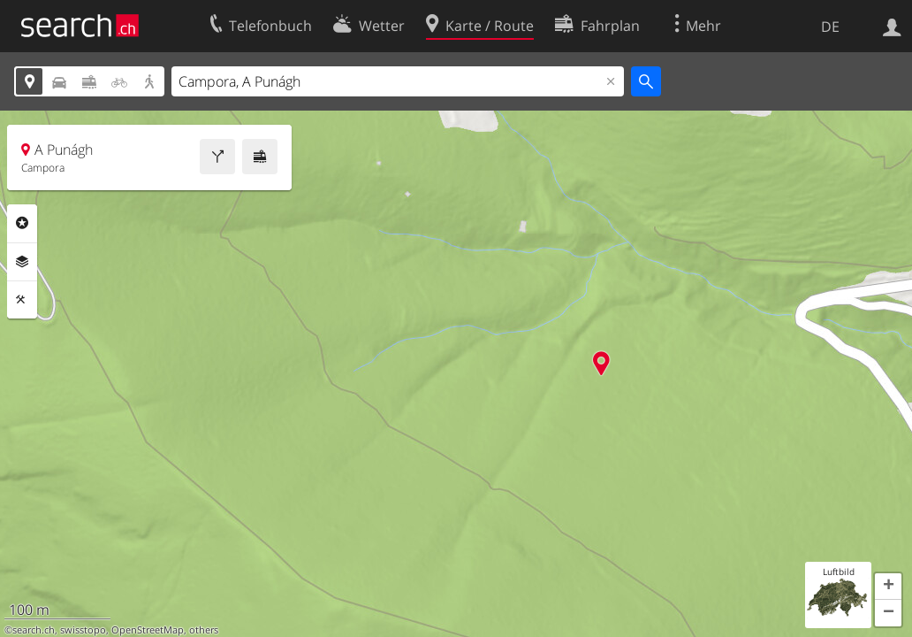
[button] (888, 586)
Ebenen (22, 261)
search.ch (33, 630)
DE (830, 26)
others (203, 630)
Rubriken (22, 223)
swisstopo (83, 630)
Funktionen (22, 299)
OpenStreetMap (147, 630)
